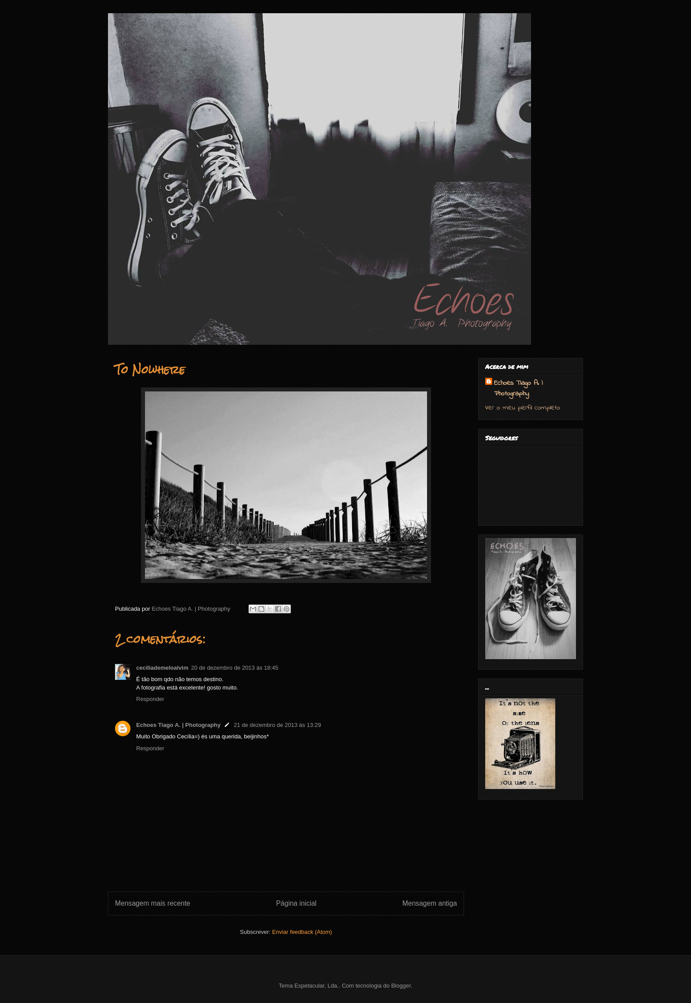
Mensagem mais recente (152, 903)
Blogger (401, 985)
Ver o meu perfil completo (522, 407)
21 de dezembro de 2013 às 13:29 (277, 725)
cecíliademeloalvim (162, 667)
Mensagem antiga (429, 903)
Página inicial (296, 903)
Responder (150, 699)
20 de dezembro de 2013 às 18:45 (235, 667)
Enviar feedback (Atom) (302, 932)
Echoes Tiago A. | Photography (178, 725)
